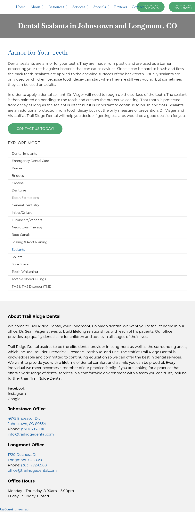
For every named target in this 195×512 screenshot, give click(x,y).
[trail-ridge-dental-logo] (12, 6)
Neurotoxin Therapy (27, 227)
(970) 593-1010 (33, 429)
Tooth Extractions (25, 198)
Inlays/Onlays (22, 213)
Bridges (18, 176)
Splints (17, 257)
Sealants (18, 250)
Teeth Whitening (25, 272)
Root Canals (21, 235)
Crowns (17, 183)
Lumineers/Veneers (27, 220)
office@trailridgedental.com (32, 470)
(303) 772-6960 (34, 465)
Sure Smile (20, 264)
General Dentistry (25, 205)
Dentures (19, 190)
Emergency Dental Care (30, 161)
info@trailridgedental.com (31, 434)
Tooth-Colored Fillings (29, 279)
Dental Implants (24, 153)
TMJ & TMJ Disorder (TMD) (32, 286)
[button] (14, 509)
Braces (17, 168)
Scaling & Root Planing (29, 242)
